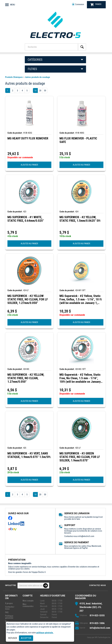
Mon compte (28, 601)
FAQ (6, 612)
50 (45, 91)
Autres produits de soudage (37, 77)
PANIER (96, 4)
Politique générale (9, 617)
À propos (9, 603)
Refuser (12, 638)
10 (35, 91)
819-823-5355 (97, 615)
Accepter (26, 638)
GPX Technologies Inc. (103, 637)
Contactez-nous (97, 585)
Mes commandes (28, 605)
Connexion (78, 4)
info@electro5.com (86, 536)
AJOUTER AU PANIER (29, 165)
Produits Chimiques (14, 77)
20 (40, 91)
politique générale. (45, 632)
